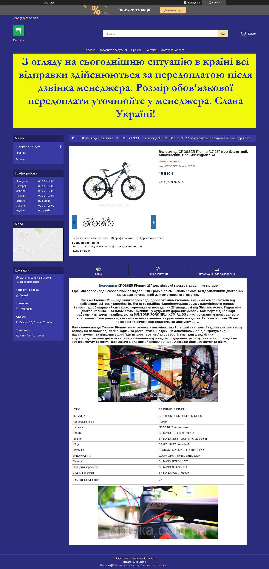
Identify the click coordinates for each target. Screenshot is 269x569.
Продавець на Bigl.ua (134, 562)
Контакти (151, 50)
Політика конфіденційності (155, 565)
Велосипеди (89, 138)
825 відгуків (194, 2)
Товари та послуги (111, 50)
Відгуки (20, 159)
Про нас (136, 50)
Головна (89, 50)
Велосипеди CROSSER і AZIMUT (120, 138)
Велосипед (108, 286)
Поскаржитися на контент (125, 565)
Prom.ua (152, 558)
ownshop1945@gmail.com (35, 277)
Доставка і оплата (172, 50)
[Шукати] (223, 33)
